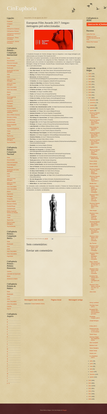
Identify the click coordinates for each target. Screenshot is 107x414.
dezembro (93, 100)
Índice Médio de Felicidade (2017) (94, 128)
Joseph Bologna (94, 320)
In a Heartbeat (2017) (94, 356)
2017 (89, 97)
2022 (89, 84)
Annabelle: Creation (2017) (95, 317)
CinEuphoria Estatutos (13, 28)
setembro (92, 108)
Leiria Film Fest (91, 34)
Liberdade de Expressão (14, 274)
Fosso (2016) (93, 161)
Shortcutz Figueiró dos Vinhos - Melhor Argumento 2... (95, 178)
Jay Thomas (93, 243)
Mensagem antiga (76, 300)
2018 (89, 95)
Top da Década (11, 142)
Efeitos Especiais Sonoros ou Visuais (12, 211)
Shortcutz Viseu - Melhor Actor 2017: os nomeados (94, 238)
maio (91, 366)
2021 (89, 87)
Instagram (10, 24)
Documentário (11, 60)
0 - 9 (8, 383)
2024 (89, 79)
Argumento (10, 101)
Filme (8, 58)
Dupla (8, 94)
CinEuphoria (22, 8)
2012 (89, 391)
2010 (89, 396)
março (92, 371)
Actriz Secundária (12, 89)
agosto (92, 110)
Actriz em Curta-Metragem (11, 84)
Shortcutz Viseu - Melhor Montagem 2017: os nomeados (94, 256)
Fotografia (10, 106)
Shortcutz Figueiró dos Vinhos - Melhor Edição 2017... (95, 142)
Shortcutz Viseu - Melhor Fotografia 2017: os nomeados (94, 216)
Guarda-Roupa (11, 119)
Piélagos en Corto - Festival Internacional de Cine (93, 38)
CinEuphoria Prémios (13, 31)
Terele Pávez (93, 334)
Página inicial (56, 300)
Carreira (9, 271)
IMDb (8, 26)
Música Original (11, 108)
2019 (89, 92)
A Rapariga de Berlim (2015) (94, 157)
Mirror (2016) (93, 163)
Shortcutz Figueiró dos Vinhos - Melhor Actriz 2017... (95, 206)
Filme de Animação (12, 63)
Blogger (64, 410)
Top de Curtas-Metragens (11, 139)
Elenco (9, 92)
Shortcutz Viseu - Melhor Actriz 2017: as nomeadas (94, 271)
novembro (93, 102)
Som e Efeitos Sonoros (13, 114)
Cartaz (9, 131)
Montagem (10, 103)
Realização (10, 68)
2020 (89, 89)
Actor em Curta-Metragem (11, 80)
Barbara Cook (93, 345)
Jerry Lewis (93, 292)
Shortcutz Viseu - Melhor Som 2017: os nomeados (94, 248)
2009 (89, 399)
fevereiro (92, 374)
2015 (89, 383)
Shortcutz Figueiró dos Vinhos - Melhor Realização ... (95, 171)
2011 (89, 393)
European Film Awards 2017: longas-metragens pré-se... (95, 279)
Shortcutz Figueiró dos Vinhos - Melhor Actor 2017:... (95, 224)
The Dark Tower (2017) (94, 306)
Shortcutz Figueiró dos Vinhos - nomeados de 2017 (95, 231)
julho (91, 361)
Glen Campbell (94, 342)
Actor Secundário (12, 87)
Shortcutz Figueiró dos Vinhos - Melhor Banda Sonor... (95, 122)
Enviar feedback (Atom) (38, 303)
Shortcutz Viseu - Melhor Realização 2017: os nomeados (94, 189)
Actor (8, 74)
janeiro (92, 377)
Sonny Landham (94, 302)
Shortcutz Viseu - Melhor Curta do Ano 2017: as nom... (95, 287)
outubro (92, 105)
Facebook (10, 21)
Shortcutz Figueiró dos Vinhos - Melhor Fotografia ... (95, 152)
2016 (89, 380)
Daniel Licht (93, 353)
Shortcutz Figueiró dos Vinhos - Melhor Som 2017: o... (95, 135)
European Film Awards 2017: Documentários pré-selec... (95, 312)
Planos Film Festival (92, 42)
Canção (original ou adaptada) (12, 111)
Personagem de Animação (11, 97)
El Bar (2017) (93, 326)
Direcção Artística (12, 117)
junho (91, 363)
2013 (89, 388)
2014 (89, 385)
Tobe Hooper (93, 210)
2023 (89, 81)
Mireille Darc (93, 183)
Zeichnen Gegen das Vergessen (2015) (94, 338)
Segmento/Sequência (13, 128)
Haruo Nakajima (94, 348)
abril (91, 369)
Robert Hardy (93, 350)
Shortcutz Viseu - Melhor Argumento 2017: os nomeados (94, 197)
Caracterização (11, 122)
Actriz (8, 77)
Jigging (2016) (94, 147)
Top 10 (9, 309)
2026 (89, 73)
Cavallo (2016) (94, 166)
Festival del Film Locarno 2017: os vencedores (94, 330)
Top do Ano (10, 136)
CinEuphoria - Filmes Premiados (13, 38)
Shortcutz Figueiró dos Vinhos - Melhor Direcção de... (95, 115)
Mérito (8, 276)
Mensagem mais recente (34, 300)
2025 (89, 76)
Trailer (8, 133)
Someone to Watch (12, 278)
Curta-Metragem (11, 65)
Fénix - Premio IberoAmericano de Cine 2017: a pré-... (95, 264)
